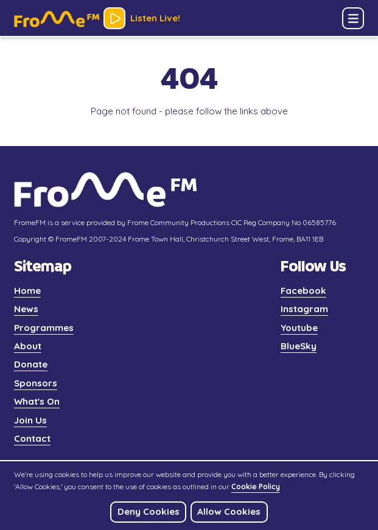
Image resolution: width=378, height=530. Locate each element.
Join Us (30, 420)
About (27, 346)
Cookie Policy (255, 486)
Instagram (304, 309)
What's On (37, 401)
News (26, 309)
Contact (32, 438)
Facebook (303, 290)
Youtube (299, 327)
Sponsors (35, 383)
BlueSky (299, 346)
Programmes (44, 327)
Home (27, 290)
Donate (30, 364)
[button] (353, 18)
